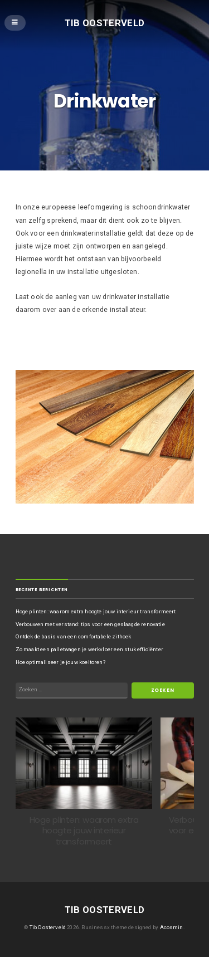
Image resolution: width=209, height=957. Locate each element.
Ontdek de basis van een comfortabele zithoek (74, 636)
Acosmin (171, 927)
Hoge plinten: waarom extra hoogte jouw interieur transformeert (96, 611)
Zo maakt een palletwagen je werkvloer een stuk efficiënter (89, 649)
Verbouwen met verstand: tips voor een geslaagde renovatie (90, 624)
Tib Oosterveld (105, 22)
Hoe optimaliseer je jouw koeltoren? (60, 662)
